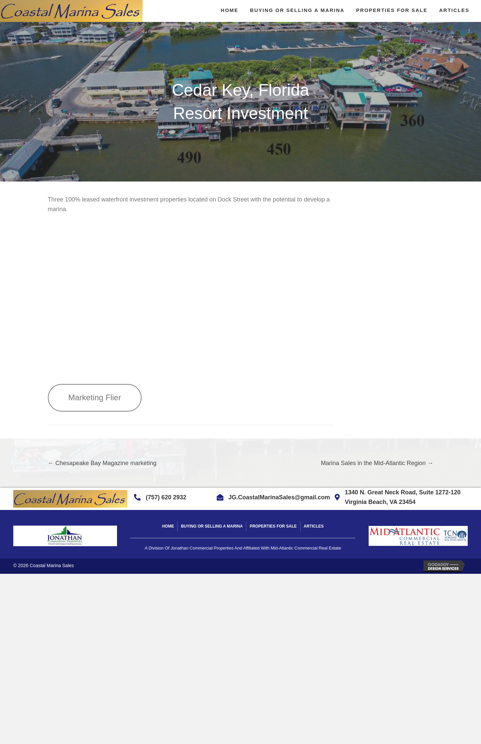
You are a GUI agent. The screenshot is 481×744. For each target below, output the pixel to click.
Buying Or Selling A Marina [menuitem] (212, 526)
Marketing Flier (94, 397)
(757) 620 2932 (166, 497)
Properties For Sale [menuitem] (273, 526)
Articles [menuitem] (314, 526)
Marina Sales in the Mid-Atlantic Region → (377, 463)
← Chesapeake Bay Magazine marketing (102, 463)
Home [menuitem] (168, 526)
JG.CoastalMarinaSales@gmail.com (279, 497)
